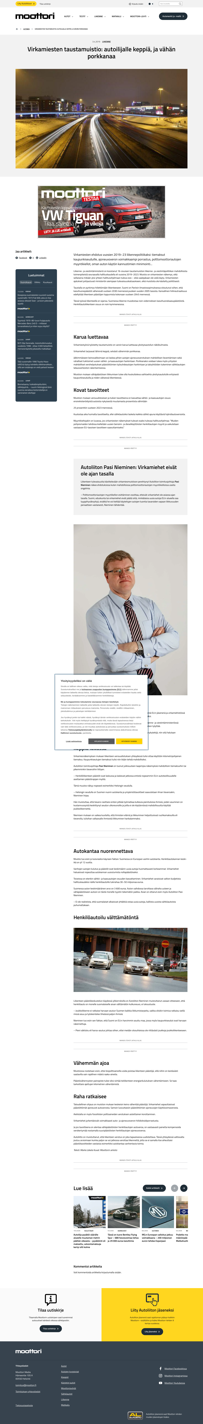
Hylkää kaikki (101, 741)
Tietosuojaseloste (24, 1405)
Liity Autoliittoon (24, 3)
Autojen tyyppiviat (70, 1371)
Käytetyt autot (68, 1382)
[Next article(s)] (183, 1188)
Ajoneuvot (122, 1231)
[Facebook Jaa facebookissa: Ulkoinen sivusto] (21, 258)
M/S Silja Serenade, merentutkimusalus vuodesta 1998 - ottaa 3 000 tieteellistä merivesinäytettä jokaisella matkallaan (35, 346)
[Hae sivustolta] (180, 4)
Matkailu (65, 1405)
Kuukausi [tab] (47, 282)
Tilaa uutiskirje (45, 4)
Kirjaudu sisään (136, 4)
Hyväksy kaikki (129, 741)
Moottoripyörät (68, 1388)
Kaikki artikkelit (153, 1188)
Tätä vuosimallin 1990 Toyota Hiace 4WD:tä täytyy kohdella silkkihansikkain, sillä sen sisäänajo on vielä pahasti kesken (36, 364)
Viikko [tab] (37, 282)
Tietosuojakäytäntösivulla (80, 730)
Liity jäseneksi (151, 1331)
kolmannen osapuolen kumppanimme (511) (102, 690)
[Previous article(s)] (174, 1188)
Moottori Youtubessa (172, 1383)
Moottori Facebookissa (173, 1369)
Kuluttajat (88, 1231)
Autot (64, 1366)
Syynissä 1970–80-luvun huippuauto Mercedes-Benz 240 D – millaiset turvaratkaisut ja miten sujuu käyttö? (34, 323)
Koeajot (64, 1377)
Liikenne (106, 41)
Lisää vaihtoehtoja (73, 741)
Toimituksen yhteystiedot (28, 1391)
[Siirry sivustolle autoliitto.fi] (135, 1416)
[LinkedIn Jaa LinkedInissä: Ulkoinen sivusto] (41, 258)
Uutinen (26, 29)
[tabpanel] (36, 342)
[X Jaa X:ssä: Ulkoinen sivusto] (31, 258)
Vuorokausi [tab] (25, 282)
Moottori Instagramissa (173, 1376)
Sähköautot (66, 1394)
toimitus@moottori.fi (26, 1385)
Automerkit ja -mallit (171, 16)
